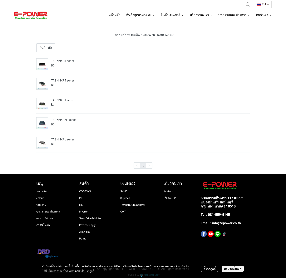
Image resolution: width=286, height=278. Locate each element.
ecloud (40, 198)
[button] (248, 4)
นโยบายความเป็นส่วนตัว (61, 271)
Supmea (125, 198)
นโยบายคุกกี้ (87, 271)
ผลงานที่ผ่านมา (45, 218)
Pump (82, 238)
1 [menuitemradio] (143, 165)
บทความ (41, 204)
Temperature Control (132, 204)
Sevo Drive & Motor (90, 218)
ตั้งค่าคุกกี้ (210, 268)
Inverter (83, 211)
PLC (81, 198)
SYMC (123, 191)
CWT (123, 211)
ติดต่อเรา (169, 191)
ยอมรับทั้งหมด (232, 268)
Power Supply (87, 225)
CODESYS (85, 191)
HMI (81, 204)
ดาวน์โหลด (43, 225)
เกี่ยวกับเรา (170, 198)
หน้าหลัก (41, 191)
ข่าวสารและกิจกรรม (48, 211)
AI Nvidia (84, 231)
